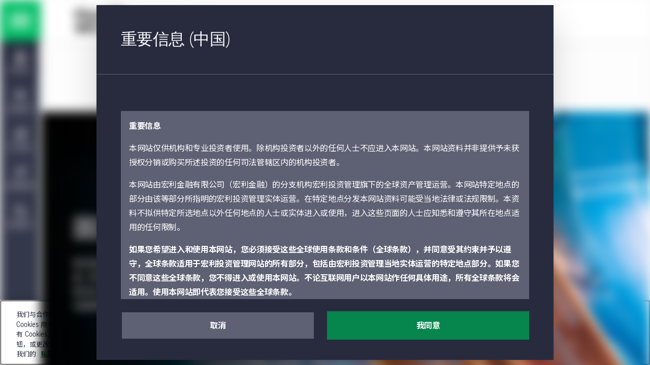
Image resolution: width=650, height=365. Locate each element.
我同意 (428, 326)
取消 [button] (217, 326)
